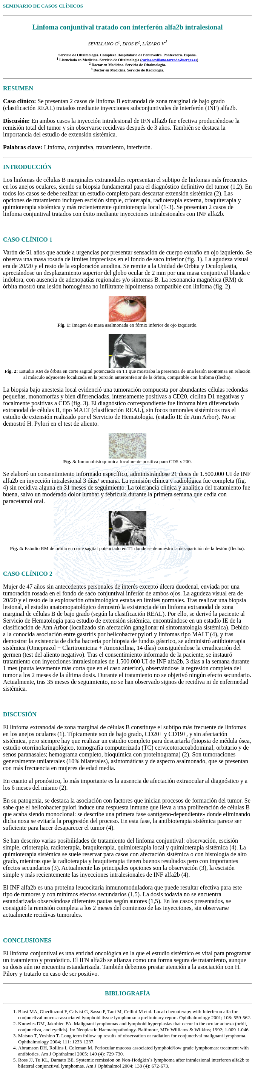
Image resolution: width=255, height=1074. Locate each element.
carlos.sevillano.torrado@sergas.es (169, 60)
